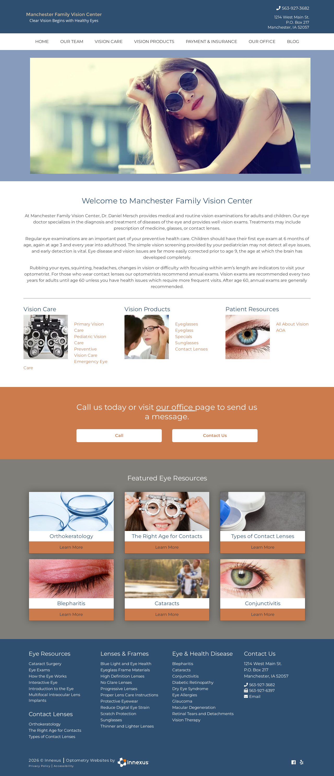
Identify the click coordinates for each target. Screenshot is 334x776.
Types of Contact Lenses (52, 736)
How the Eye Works (48, 676)
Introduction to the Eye (51, 688)
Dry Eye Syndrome (190, 688)
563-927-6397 (259, 690)
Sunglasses (187, 342)
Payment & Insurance (211, 41)
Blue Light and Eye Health (125, 663)
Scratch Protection (118, 713)
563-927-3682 (292, 8)
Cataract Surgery (45, 663)
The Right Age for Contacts (55, 730)
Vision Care (109, 41)
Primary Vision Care (89, 327)
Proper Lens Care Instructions (129, 694)
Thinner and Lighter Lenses (127, 726)
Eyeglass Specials (184, 333)
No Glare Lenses (116, 682)
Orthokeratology (45, 724)
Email (252, 696)
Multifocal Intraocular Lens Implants (54, 697)
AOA (280, 330)
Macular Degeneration (194, 707)
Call (131, 435)
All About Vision (292, 324)
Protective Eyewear (119, 701)
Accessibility (64, 766)
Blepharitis (182, 663)
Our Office (262, 41)
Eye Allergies (184, 694)
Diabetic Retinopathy (192, 682)
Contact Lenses (191, 349)
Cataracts (181, 669)
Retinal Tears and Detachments (203, 713)
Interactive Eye (43, 682)
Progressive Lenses (118, 688)
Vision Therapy (186, 719)
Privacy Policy (39, 766)
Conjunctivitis (185, 676)
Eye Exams (39, 669)
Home (42, 41)
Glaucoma (182, 701)
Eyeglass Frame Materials (125, 669)
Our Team (71, 41)
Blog (293, 41)
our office (175, 407)
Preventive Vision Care (85, 352)
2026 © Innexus (72, 760)
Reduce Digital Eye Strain (125, 707)
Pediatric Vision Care (90, 339)
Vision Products (154, 41)
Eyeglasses (186, 324)
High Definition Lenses (122, 676)
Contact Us (223, 435)
